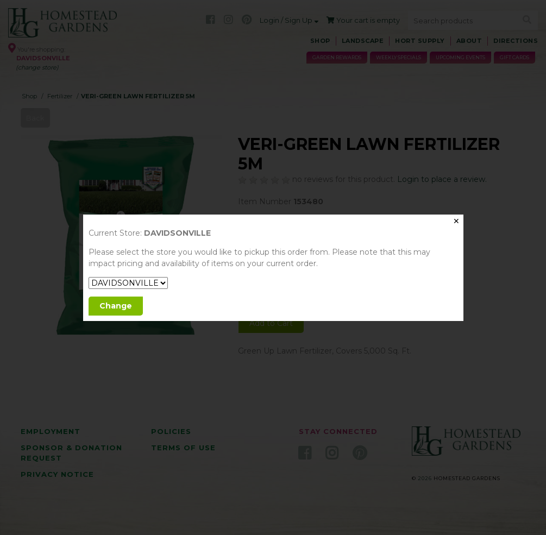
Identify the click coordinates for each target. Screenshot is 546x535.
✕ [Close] (456, 221)
